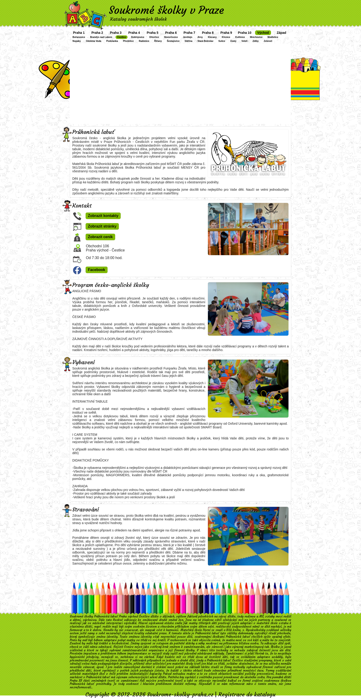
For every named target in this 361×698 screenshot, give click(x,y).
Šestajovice (173, 41)
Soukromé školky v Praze (166, 10)
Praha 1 (79, 33)
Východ (263, 33)
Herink (259, 653)
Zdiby (256, 41)
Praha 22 (76, 681)
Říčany (158, 41)
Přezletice (128, 41)
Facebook (96, 270)
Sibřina (188, 41)
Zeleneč (268, 41)
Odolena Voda (93, 41)
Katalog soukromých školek (138, 19)
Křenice (226, 37)
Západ (281, 33)
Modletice (273, 37)
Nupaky (77, 41)
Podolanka (112, 41)
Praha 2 (97, 33)
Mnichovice (256, 37)
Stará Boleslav (205, 41)
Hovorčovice (171, 37)
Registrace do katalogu (247, 694)
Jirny (200, 37)
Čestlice (121, 37)
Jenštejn (187, 37)
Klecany (212, 37)
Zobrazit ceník (100, 237)
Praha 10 (244, 33)
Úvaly (233, 41)
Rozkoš (118, 620)
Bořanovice (79, 37)
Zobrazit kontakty (103, 216)
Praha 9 (226, 33)
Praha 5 (152, 33)
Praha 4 (134, 33)
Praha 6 (171, 33)
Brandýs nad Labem (101, 37)
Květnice (240, 37)
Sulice (221, 41)
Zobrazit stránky (102, 226)
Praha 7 (189, 33)
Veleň (244, 41)
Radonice (144, 41)
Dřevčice (154, 37)
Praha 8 (208, 33)
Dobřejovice (137, 37)
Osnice (129, 647)
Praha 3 (116, 33)
